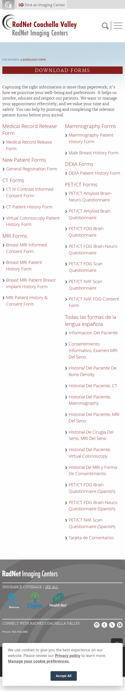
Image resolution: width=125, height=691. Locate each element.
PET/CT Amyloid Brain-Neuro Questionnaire (90, 196)
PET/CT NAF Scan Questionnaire (85, 285)
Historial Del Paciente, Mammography (90, 400)
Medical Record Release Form (29, 145)
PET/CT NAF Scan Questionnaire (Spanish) (92, 523)
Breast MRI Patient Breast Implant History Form (31, 283)
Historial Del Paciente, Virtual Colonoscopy (90, 453)
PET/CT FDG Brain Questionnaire (86, 232)
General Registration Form (31, 169)
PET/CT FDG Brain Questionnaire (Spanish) (92, 488)
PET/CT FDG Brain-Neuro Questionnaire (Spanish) (93, 506)
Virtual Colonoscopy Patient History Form (33, 221)
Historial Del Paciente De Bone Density (92, 371)
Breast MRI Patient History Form (24, 265)
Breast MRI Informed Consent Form (26, 248)
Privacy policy (67, 655)
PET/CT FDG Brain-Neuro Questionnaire (93, 249)
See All (51, 587)
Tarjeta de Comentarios (91, 537)
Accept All (63, 676)
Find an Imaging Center (45, 4)
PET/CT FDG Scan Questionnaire (86, 267)
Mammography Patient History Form (91, 138)
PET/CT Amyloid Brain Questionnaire (90, 214)
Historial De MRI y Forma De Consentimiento (93, 470)
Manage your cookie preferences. (39, 661)
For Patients (10, 59)
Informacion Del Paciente (93, 332)
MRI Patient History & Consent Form (27, 301)
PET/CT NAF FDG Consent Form (94, 302)
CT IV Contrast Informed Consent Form (29, 192)
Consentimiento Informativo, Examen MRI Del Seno (93, 350)
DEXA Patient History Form (94, 173)
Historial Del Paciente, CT (93, 385)
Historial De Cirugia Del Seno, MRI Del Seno (91, 435)
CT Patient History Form (29, 207)
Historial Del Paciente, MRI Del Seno (94, 417)
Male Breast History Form (93, 152)
